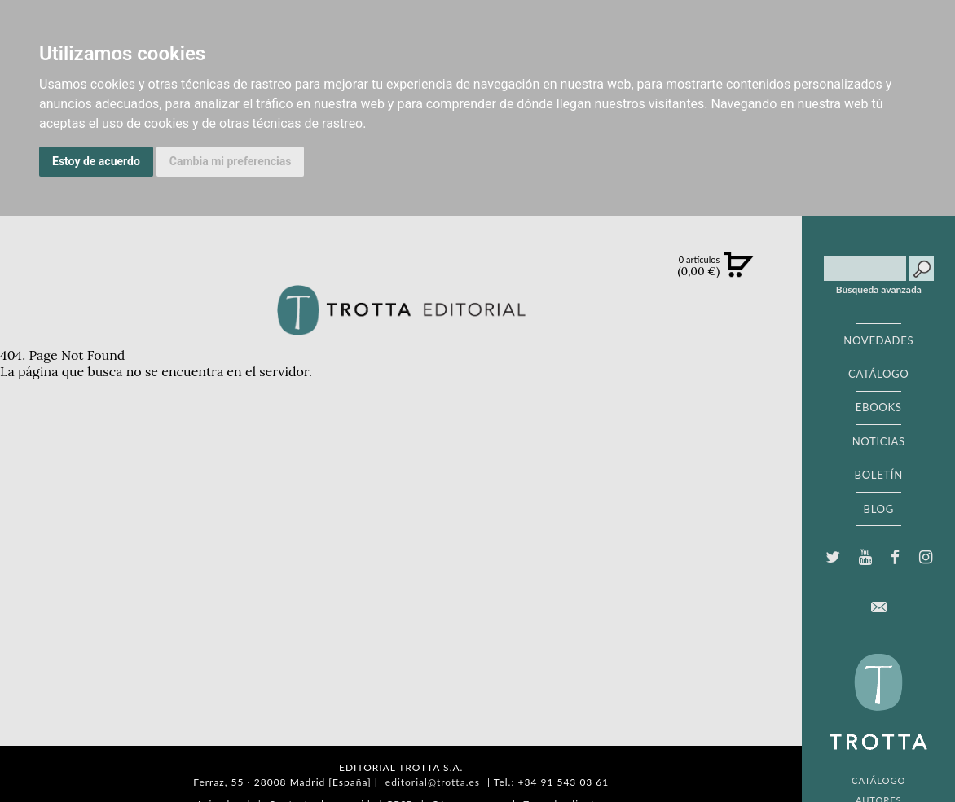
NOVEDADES (878, 340)
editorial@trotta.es (432, 782)
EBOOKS (879, 407)
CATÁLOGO (878, 373)
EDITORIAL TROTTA (878, 706)
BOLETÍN (879, 474)
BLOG (879, 508)
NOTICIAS (878, 441)
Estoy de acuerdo (96, 161)
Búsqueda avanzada (879, 290)
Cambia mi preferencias (230, 161)
